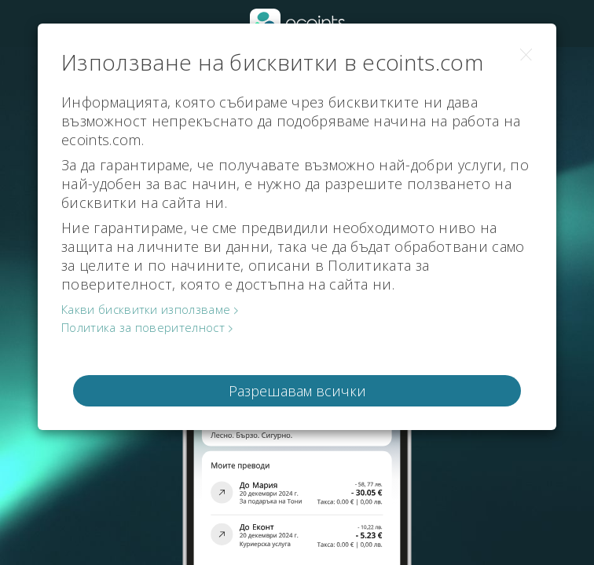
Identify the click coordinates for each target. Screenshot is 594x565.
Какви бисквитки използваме (145, 309)
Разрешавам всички (297, 390)
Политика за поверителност (143, 327)
